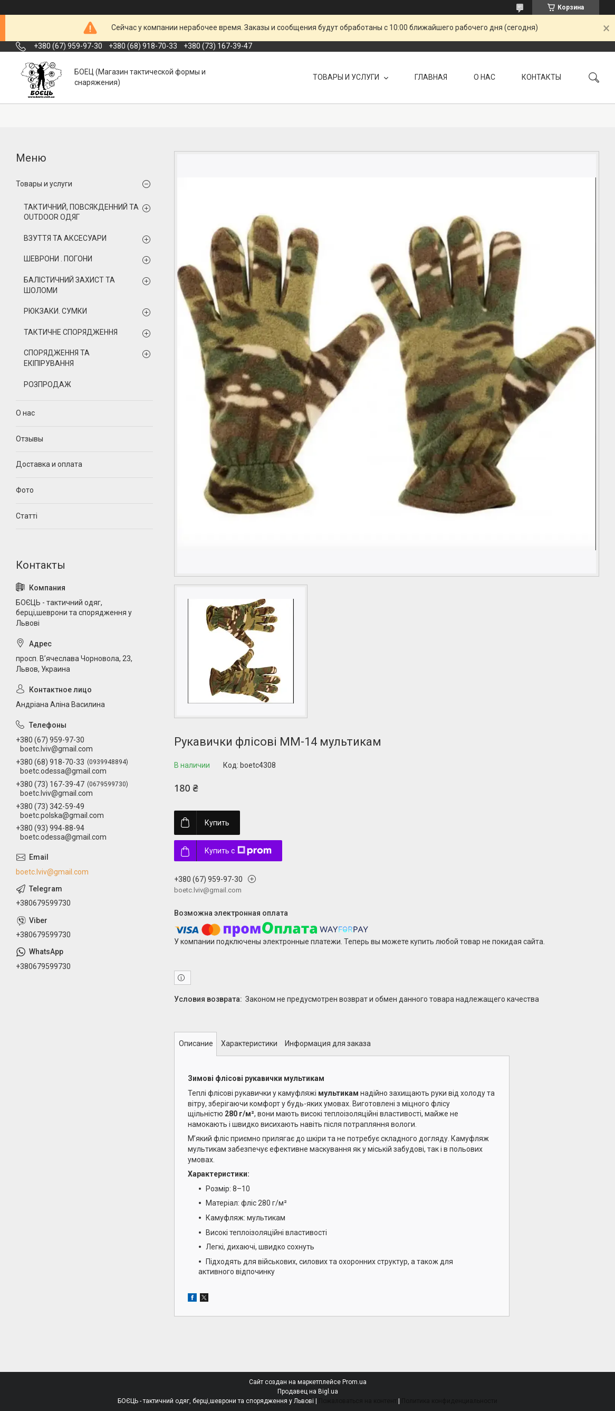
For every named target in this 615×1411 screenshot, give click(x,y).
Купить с (238, 850)
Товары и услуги (44, 184)
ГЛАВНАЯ (431, 77)
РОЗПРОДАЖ (47, 384)
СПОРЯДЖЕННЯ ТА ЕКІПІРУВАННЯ (57, 358)
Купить (217, 823)
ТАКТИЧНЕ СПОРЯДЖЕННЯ (71, 332)
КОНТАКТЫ (541, 77)
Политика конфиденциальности (449, 1401)
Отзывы (29, 439)
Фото (25, 490)
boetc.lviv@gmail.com (52, 872)
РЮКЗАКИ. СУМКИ (55, 311)
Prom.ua (354, 1382)
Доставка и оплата (49, 464)
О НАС (484, 77)
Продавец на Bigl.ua (307, 1391)
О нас (25, 413)
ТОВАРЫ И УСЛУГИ (347, 77)
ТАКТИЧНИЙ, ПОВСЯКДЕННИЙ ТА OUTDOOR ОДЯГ (81, 212)
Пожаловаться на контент (358, 1401)
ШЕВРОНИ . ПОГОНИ (58, 259)
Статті (26, 516)
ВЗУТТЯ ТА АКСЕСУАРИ (65, 238)
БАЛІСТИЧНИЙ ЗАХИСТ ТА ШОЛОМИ (69, 285)
